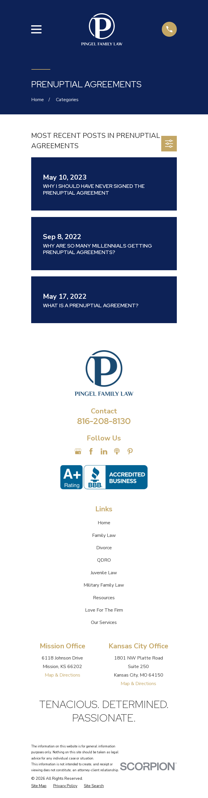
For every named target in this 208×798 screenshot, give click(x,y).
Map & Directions (62, 675)
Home (104, 523)
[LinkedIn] (104, 451)
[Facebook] (91, 451)
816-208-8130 (104, 421)
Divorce (104, 548)
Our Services (104, 622)
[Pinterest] (130, 451)
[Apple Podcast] (117, 451)
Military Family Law (104, 585)
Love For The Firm (104, 610)
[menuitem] (38, 785)
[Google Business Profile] (78, 451)
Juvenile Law (104, 573)
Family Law (104, 535)
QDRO (104, 560)
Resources (104, 598)
